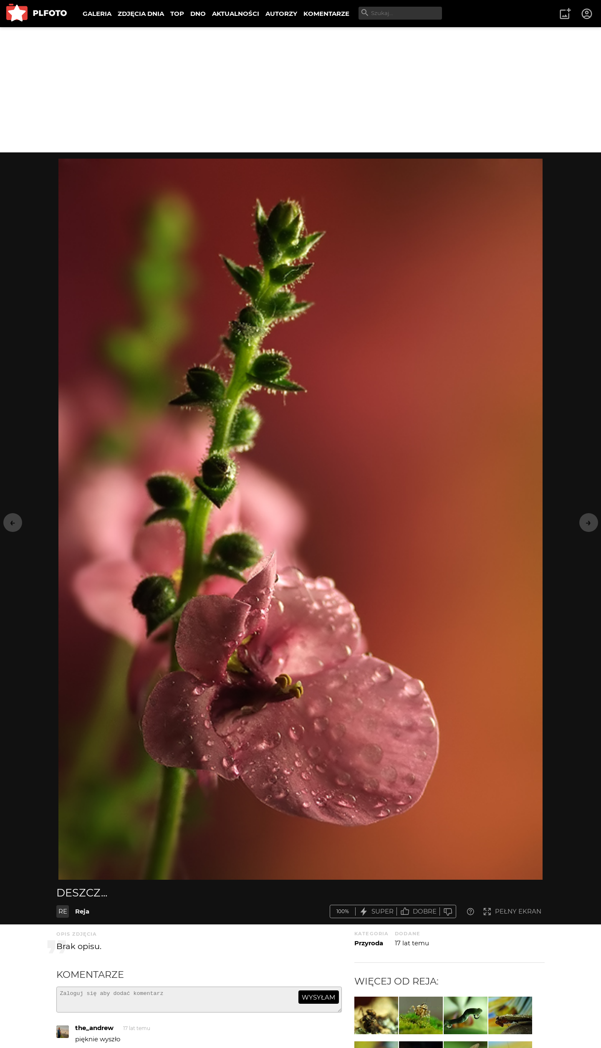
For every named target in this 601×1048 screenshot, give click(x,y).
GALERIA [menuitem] (97, 14)
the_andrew (94, 1031)
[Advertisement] (300, 89)
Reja (82, 911)
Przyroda (368, 943)
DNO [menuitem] (198, 14)
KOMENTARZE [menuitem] (326, 14)
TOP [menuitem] (177, 14)
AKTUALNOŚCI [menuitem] (235, 14)
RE (62, 911)
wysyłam (318, 997)
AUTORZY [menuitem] (281, 14)
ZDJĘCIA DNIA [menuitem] (141, 14)
